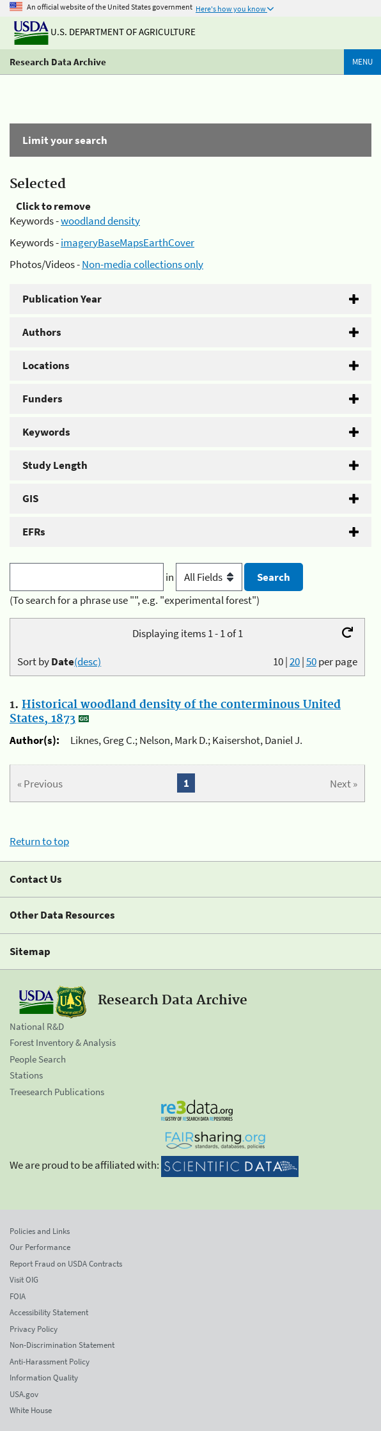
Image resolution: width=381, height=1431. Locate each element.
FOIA (18, 1296)
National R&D (37, 1026)
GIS (30, 498)
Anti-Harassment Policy (49, 1361)
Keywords (46, 432)
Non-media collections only (142, 264)
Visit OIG (24, 1279)
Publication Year (62, 299)
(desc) (87, 661)
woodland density (100, 221)
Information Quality (44, 1377)
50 (311, 661)
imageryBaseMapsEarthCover (127, 242)
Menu (362, 61)
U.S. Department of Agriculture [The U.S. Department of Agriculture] (105, 32)
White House (31, 1410)
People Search (38, 1059)
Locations (46, 365)
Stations (26, 1075)
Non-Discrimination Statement (62, 1345)
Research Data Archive (58, 62)
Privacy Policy (34, 1329)
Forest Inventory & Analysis (63, 1042)
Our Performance (40, 1247)
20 (295, 661)
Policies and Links (40, 1231)
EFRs (33, 532)
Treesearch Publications (57, 1092)
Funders (42, 398)
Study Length (55, 465)
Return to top (39, 841)
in (205, 577)
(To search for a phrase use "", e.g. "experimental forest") (135, 600)
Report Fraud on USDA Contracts (66, 1263)
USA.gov (24, 1394)
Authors (41, 332)
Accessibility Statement (49, 1312)
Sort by (59, 661)
